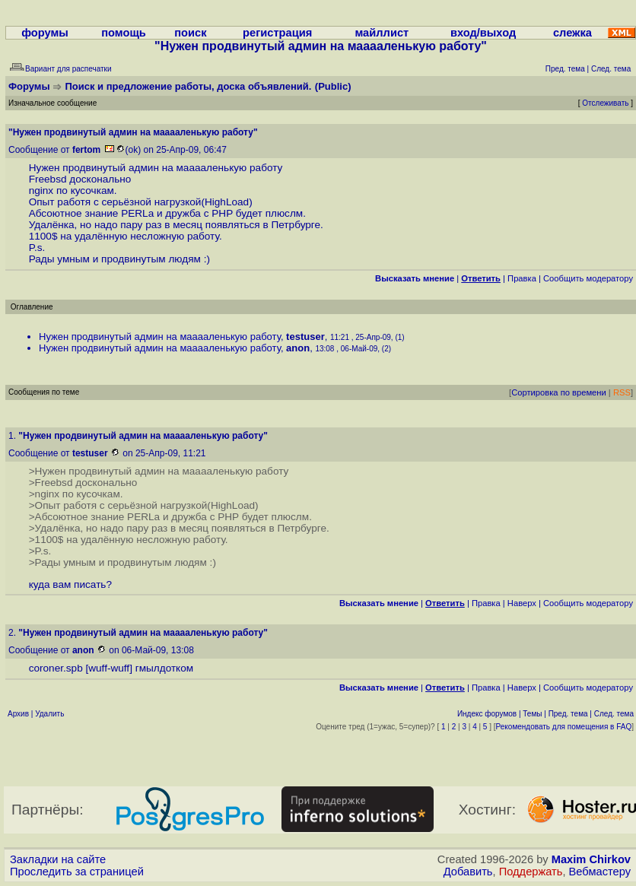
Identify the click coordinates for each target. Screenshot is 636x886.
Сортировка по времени (558, 392)
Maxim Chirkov (591, 859)
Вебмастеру (600, 871)
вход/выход (483, 33)
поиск (190, 33)
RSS (622, 392)
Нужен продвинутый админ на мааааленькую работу (160, 336)
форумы (44, 33)
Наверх (521, 603)
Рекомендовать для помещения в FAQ (564, 726)
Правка (521, 278)
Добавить (468, 871)
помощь (123, 33)
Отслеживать (605, 103)
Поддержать (531, 871)
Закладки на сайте (58, 859)
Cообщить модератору (588, 278)
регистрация (277, 33)
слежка (572, 33)
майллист (382, 33)
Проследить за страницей (77, 871)
